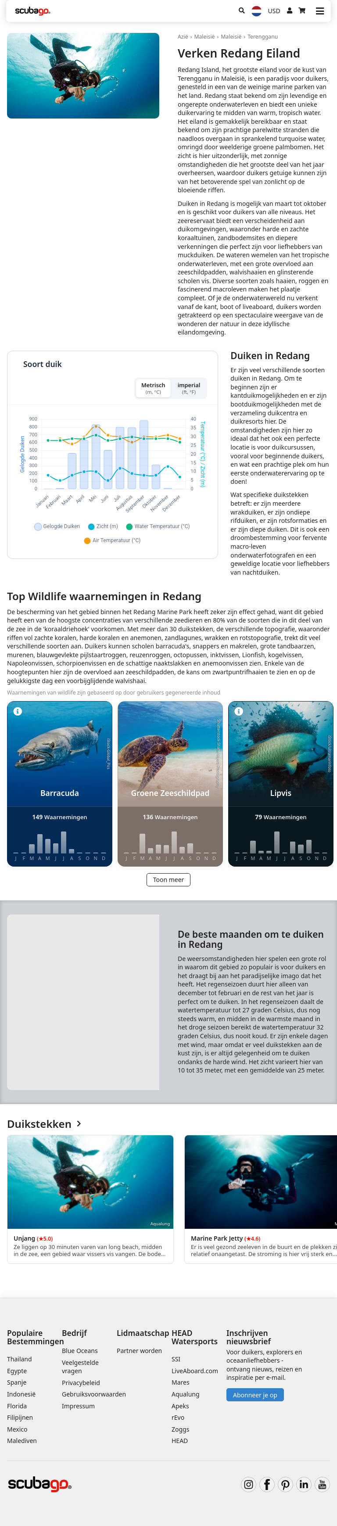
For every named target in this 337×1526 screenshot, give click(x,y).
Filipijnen (20, 1417)
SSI (176, 1359)
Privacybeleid (81, 1382)
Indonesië (21, 1394)
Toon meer (168, 879)
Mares (181, 1382)
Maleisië (204, 36)
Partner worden (139, 1350)
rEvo (178, 1417)
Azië (183, 36)
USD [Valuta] (274, 11)
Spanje (16, 1382)
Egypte (17, 1371)
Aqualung (186, 1394)
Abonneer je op (255, 1395)
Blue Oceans (80, 1350)
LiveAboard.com (195, 1371)
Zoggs (180, 1429)
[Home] (32, 11)
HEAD (180, 1440)
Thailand (19, 1359)
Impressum (78, 1406)
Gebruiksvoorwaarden (94, 1394)
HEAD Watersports (195, 1337)
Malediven (22, 1440)
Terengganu (262, 36)
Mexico (17, 1429)
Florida (17, 1406)
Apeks (180, 1406)
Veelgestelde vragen (80, 1366)
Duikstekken (44, 1124)
